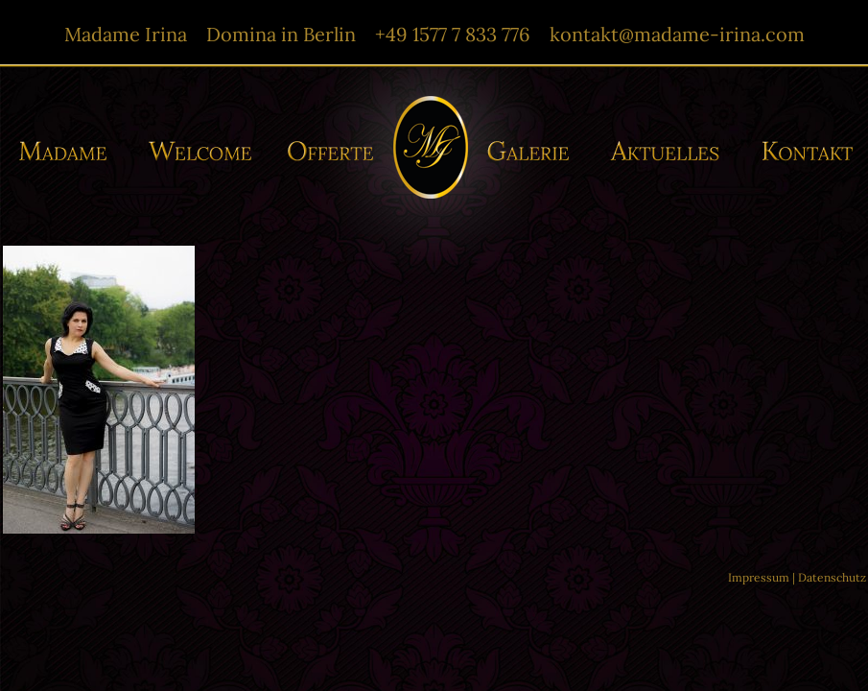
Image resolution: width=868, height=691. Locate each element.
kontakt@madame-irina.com (677, 34)
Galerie (534, 151)
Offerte (328, 151)
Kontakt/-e (800, 151)
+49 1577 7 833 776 (452, 34)
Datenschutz (832, 577)
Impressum (758, 577)
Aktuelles (669, 151)
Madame (70, 151)
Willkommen (200, 151)
